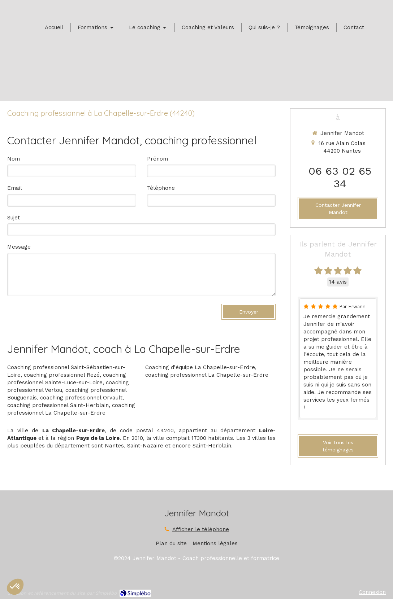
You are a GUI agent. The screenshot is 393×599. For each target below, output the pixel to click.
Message (19, 247)
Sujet (13, 217)
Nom (13, 159)
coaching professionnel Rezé (62, 375)
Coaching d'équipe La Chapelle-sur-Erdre (200, 367)
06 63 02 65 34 (339, 177)
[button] (15, 586)
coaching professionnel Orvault (81, 397)
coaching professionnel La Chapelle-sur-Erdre (206, 375)
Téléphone (161, 188)
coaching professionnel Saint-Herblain (58, 405)
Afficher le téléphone (200, 529)
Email (14, 188)
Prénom (157, 159)
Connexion (372, 592)
